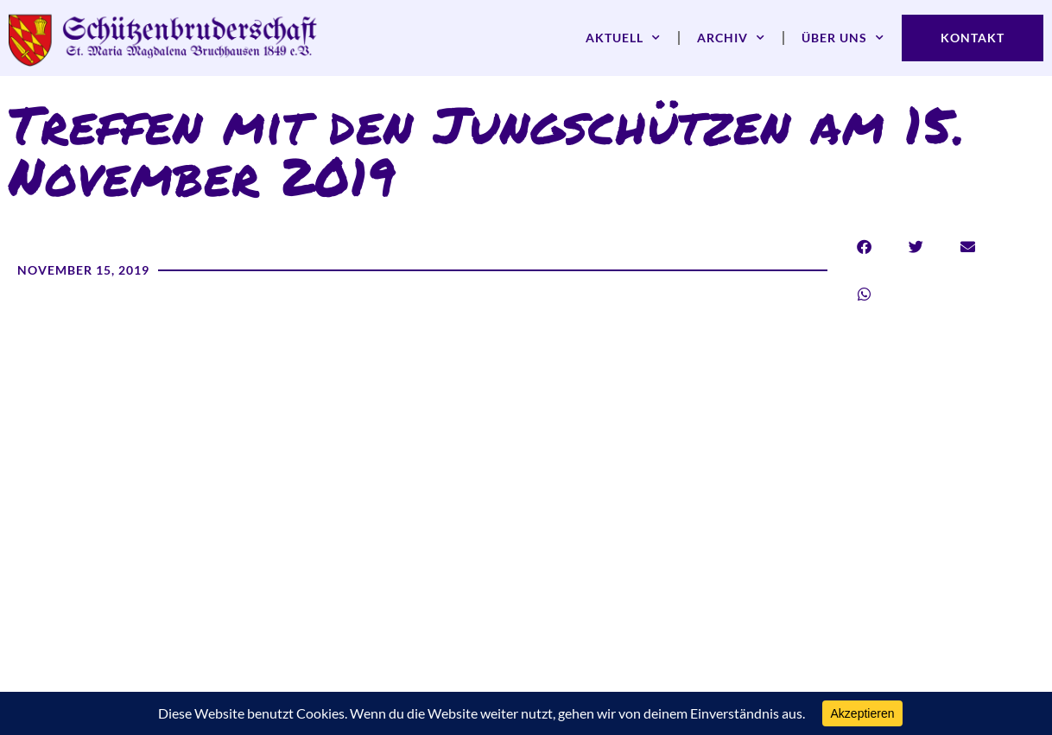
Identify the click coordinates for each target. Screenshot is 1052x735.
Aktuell (623, 38)
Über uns (843, 38)
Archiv (731, 38)
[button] (864, 246)
